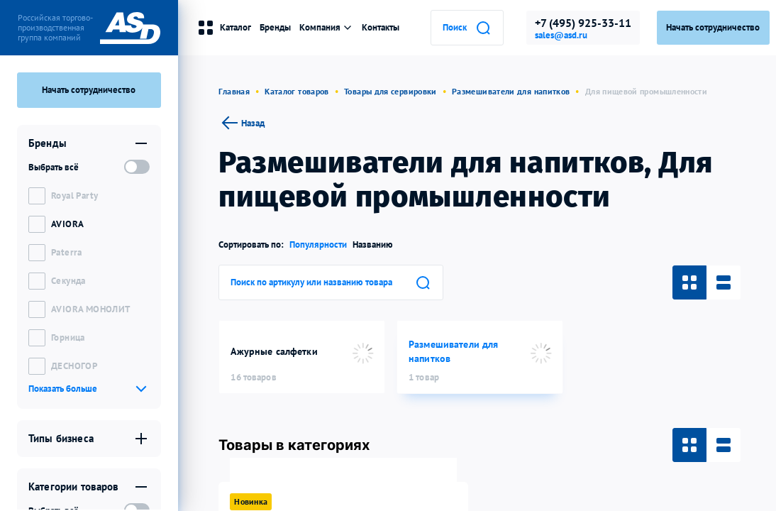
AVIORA (67, 224)
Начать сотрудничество (88, 90)
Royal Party (74, 195)
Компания (326, 27)
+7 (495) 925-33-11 (583, 22)
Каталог (224, 27)
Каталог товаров (296, 91)
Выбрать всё (53, 167)
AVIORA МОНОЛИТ (90, 309)
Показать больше (62, 389)
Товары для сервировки (390, 91)
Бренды (275, 27)
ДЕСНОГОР (74, 366)
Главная (234, 91)
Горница (68, 337)
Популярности (318, 244)
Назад (241, 122)
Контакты (380, 27)
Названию (373, 244)
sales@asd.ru (561, 35)
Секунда (68, 281)
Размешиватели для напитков (511, 91)
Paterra (66, 252)
